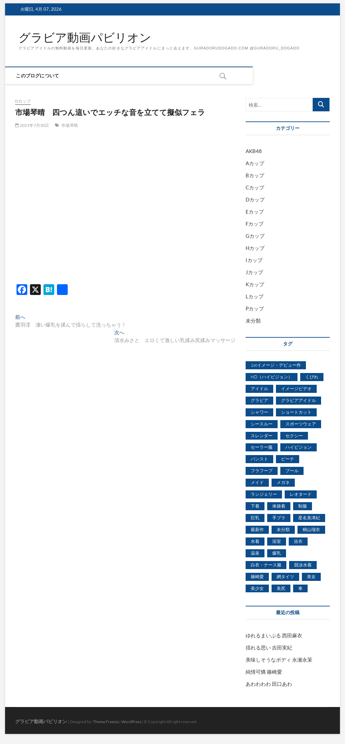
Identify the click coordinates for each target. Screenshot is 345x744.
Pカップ (255, 309)
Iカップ (254, 260)
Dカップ (23, 101)
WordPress (131, 721)
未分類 (253, 321)
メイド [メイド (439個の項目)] (257, 482)
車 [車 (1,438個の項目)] (300, 588)
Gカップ (255, 236)
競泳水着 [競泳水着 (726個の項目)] (303, 564)
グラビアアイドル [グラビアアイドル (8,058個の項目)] (298, 400)
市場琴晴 (69, 125)
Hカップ (255, 248)
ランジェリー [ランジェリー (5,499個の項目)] (264, 494)
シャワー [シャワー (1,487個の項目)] (259, 412)
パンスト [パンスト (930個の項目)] (259, 459)
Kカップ (255, 285)
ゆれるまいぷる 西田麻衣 (274, 636)
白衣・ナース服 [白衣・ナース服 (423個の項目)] (266, 564)
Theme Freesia (106, 721)
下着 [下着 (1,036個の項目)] (255, 506)
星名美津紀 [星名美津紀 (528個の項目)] (309, 518)
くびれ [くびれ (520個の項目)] (311, 377)
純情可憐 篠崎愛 (264, 672)
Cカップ (255, 188)
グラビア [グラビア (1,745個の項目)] (259, 400)
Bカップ (255, 176)
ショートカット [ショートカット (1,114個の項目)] (296, 412)
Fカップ (254, 224)
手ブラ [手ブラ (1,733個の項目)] (278, 518)
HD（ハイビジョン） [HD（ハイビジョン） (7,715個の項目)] (271, 377)
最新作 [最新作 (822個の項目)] (257, 529)
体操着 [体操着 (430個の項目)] (278, 506)
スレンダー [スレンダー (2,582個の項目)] (262, 435)
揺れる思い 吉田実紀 (269, 648)
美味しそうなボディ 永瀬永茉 (279, 660)
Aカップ (255, 163)
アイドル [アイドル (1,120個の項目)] (259, 388)
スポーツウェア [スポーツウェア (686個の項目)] (300, 423)
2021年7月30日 (32, 125)
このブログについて (40, 76)
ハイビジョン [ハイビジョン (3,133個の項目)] (298, 447)
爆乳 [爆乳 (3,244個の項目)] (276, 553)
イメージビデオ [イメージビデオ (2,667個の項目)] (296, 388)
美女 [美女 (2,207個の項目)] (311, 576)
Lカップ (254, 297)
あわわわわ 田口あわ (269, 684)
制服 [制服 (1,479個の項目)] (302, 506)
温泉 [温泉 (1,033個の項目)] (255, 553)
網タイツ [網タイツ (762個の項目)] (285, 576)
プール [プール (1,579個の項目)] (292, 471)
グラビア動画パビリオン (87, 38)
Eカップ (255, 212)
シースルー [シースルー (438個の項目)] (262, 423)
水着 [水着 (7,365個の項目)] (255, 541)
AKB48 (254, 151)
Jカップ (254, 272)
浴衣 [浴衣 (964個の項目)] (298, 541)
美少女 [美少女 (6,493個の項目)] (257, 588)
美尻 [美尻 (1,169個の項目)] (281, 588)
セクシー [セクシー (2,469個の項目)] (294, 435)
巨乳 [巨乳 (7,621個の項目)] (255, 518)
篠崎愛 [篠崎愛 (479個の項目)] (257, 576)
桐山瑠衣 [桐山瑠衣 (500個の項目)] (311, 529)
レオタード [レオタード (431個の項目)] (301, 494)
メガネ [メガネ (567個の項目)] (283, 482)
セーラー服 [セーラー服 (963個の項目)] (262, 447)
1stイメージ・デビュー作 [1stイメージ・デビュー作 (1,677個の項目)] (276, 365)
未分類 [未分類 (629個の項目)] (283, 529)
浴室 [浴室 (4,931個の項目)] (276, 541)
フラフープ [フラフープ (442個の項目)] (262, 471)
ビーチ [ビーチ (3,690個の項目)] (287, 459)
